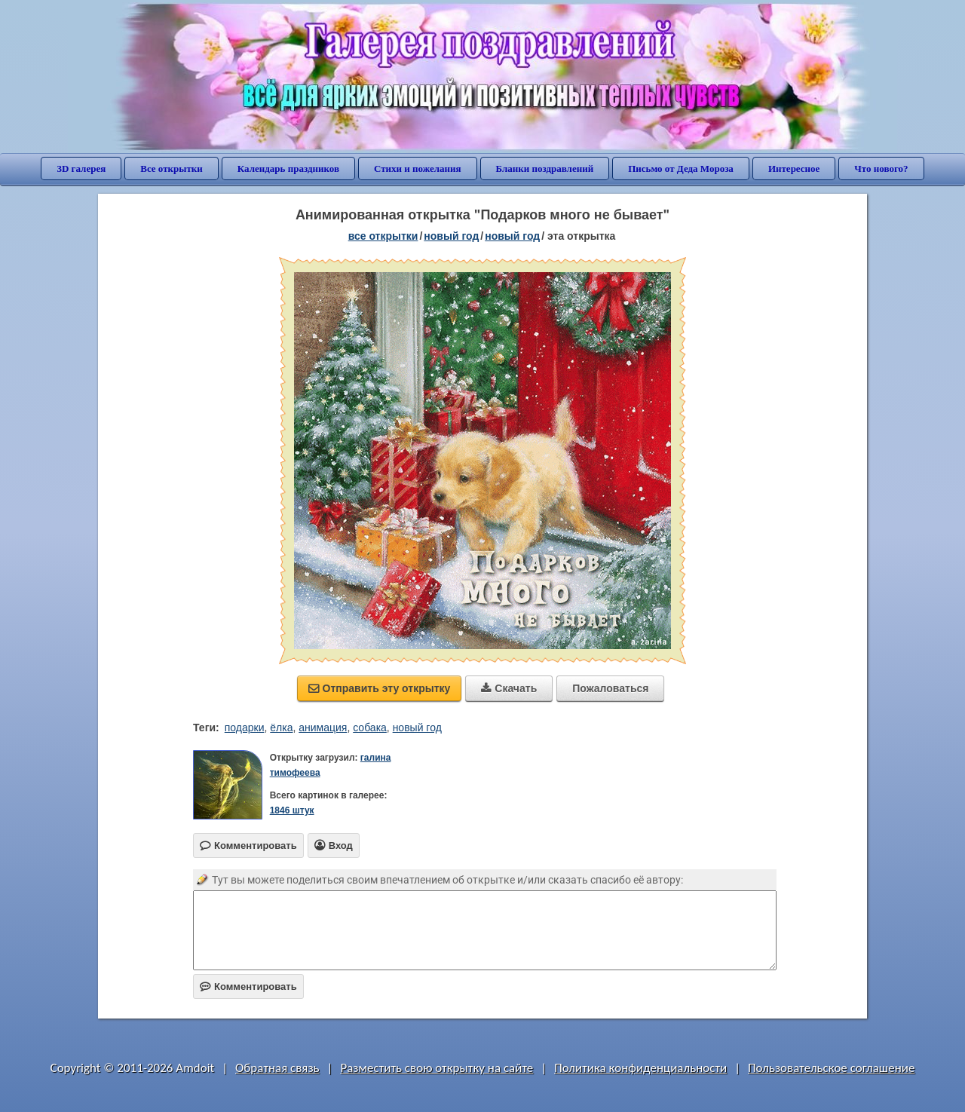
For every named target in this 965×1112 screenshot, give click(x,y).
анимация (323, 727)
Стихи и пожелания (417, 168)
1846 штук (292, 810)
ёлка (281, 727)
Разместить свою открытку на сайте (436, 1068)
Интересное (793, 168)
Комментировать (248, 986)
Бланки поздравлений (545, 168)
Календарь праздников (288, 168)
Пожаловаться (610, 688)
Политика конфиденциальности (640, 1068)
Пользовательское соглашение (831, 1068)
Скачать (509, 688)
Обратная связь (277, 1068)
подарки (245, 727)
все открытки (383, 236)
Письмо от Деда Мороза (681, 168)
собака (370, 727)
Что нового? (881, 168)
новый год (451, 236)
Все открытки (171, 168)
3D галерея (81, 168)
